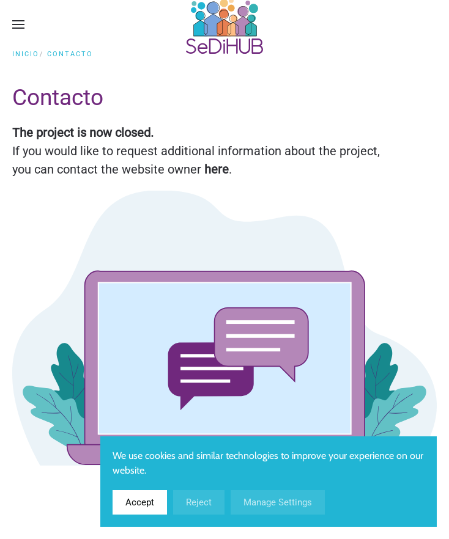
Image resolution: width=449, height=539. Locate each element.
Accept (139, 502)
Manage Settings (277, 502)
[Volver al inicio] (224, 24)
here (216, 169)
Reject (199, 502)
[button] (18, 24)
